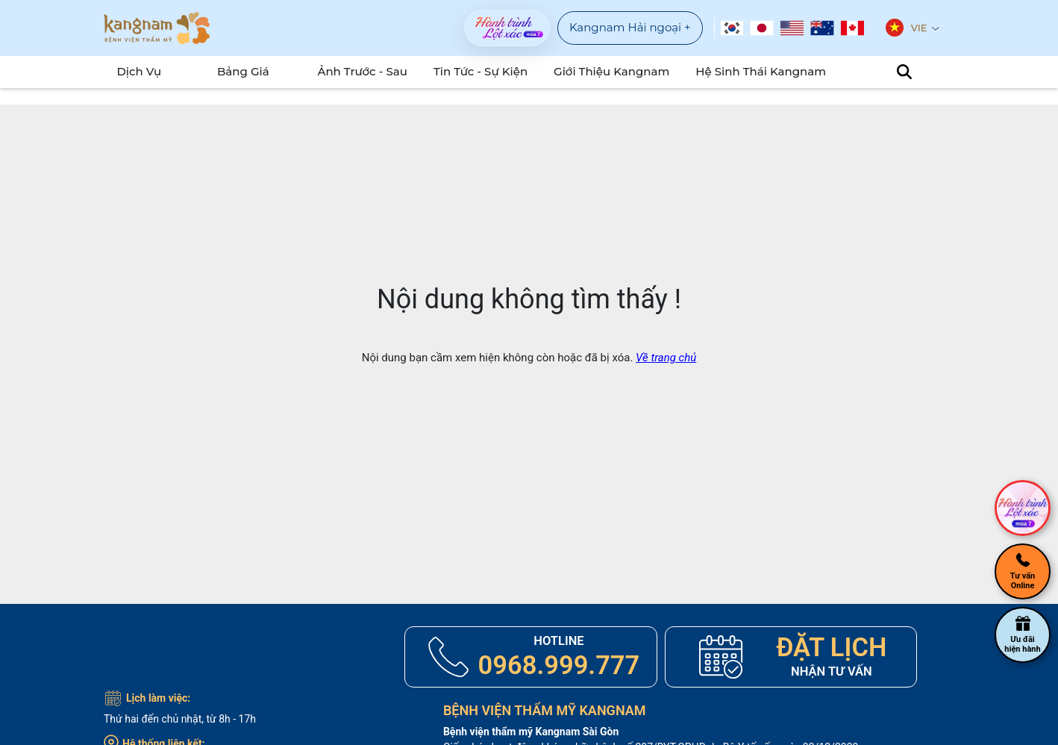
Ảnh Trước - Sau (380, 71)
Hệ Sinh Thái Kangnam (754, 71)
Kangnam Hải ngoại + (630, 27)
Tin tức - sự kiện (494, 71)
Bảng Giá (249, 71)
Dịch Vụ (133, 71)
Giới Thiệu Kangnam (616, 71)
